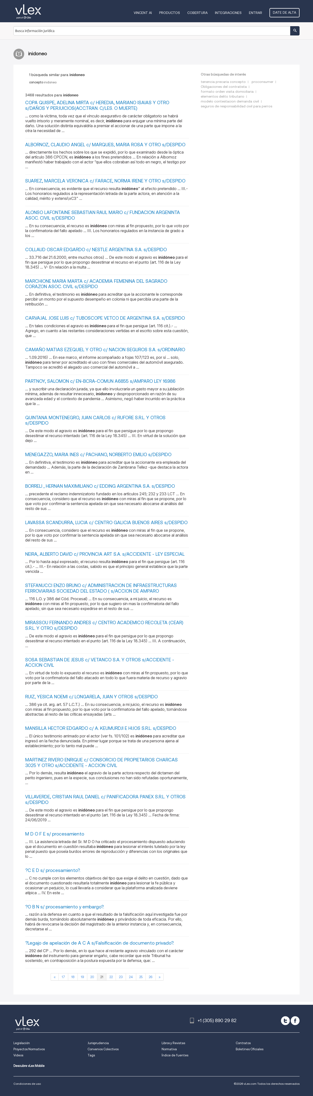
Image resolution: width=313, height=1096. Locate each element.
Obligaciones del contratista (224, 87)
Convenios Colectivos (103, 1049)
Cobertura (197, 13)
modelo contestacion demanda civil (230, 101)
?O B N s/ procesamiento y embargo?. (64, 906)
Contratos (243, 1043)
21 (101, 977)
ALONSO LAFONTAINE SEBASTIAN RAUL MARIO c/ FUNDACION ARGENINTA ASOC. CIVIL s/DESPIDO (102, 215)
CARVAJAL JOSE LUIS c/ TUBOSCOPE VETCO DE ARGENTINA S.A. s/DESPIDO (105, 318)
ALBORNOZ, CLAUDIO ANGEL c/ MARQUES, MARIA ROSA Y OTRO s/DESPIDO (105, 144)
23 (121, 977)
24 (131, 977)
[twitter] (285, 1020)
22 (111, 977)
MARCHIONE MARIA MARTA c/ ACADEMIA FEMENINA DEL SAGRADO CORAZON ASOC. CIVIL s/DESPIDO (96, 284)
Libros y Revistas (173, 1043)
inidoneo (42, 82)
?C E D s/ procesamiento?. (52, 870)
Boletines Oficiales (249, 1049)
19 (82, 977)
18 (73, 977)
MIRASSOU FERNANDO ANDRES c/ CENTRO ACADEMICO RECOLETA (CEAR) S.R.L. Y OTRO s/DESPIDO (104, 625)
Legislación (21, 1043)
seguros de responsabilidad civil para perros (236, 106)
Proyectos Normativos (29, 1049)
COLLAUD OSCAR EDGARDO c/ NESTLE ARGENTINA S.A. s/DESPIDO (96, 249)
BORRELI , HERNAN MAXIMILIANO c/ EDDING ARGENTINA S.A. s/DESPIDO (100, 486)
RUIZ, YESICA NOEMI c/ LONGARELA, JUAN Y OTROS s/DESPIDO (91, 696)
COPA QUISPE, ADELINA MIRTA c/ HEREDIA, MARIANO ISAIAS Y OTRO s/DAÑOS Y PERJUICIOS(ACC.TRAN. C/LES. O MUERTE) (97, 105)
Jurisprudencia (98, 1043)
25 (141, 977)
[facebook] (295, 1020)
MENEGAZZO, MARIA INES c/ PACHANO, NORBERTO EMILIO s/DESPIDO (98, 454)
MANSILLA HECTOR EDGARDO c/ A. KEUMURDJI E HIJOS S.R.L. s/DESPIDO (100, 728)
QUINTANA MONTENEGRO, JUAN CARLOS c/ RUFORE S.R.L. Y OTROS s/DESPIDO (95, 420)
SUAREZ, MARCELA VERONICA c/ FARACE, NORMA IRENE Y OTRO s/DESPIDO (105, 180)
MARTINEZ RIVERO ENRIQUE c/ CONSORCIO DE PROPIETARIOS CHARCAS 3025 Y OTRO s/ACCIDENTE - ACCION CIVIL (101, 762)
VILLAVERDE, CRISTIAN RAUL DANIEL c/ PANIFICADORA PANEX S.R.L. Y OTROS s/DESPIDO (105, 799)
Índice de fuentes (175, 1055)
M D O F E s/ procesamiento (54, 833)
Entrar (255, 13)
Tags (91, 1055)
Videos (18, 1055)
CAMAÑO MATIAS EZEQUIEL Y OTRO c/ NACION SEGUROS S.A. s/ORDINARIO (105, 349)
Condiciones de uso (27, 1083)
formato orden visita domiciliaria (227, 91)
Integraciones (228, 13)
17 (63, 977)
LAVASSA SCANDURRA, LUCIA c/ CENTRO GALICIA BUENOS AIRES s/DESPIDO (106, 522)
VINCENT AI (143, 13)
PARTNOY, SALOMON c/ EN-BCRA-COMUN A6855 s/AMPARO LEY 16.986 (100, 381)
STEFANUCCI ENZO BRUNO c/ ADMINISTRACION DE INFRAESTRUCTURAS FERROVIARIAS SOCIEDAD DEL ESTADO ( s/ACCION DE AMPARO (101, 588)
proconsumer (262, 82)
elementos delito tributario (222, 96)
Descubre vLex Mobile (29, 1066)
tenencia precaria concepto (223, 82)
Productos (169, 13)
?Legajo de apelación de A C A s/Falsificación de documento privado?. (99, 943)
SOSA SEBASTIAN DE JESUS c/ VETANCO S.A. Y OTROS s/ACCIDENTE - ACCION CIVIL (99, 662)
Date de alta (284, 12)
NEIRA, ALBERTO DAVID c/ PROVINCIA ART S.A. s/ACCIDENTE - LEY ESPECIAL (105, 554)
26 (151, 977)
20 (92, 977)
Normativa (169, 1049)
